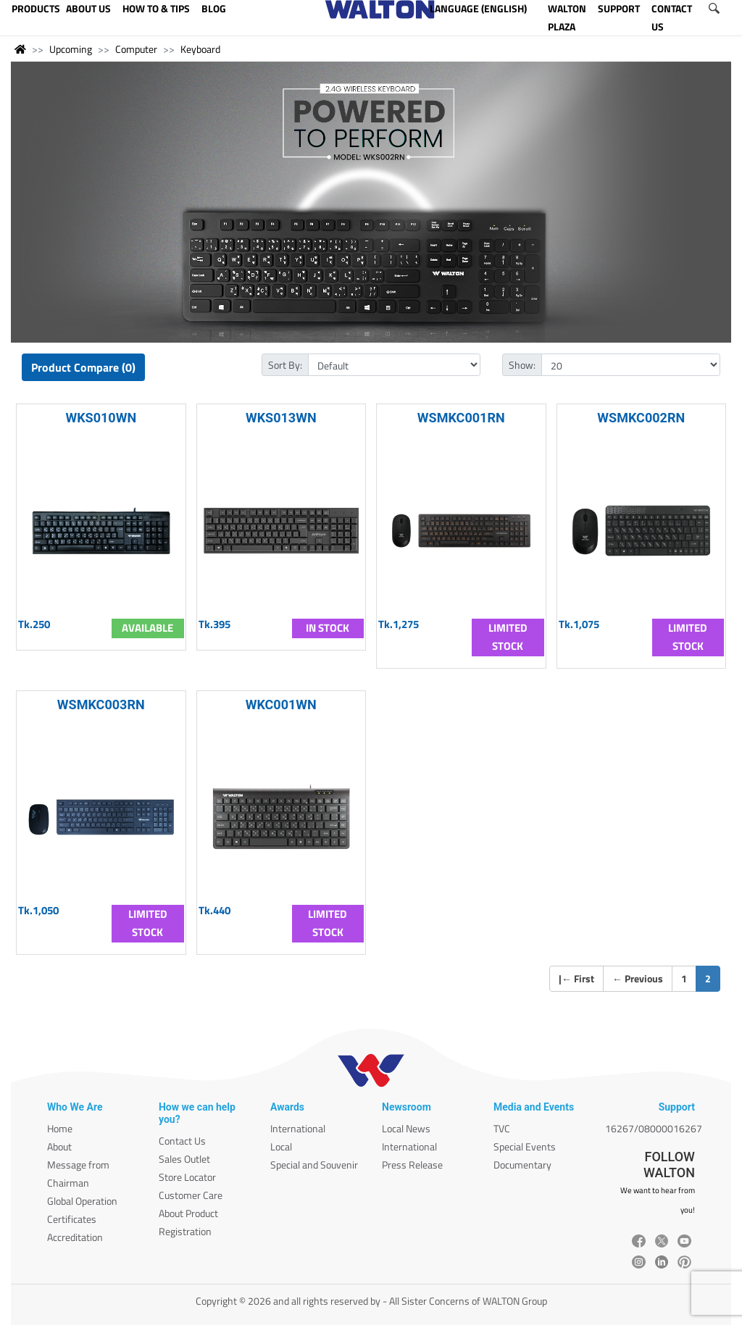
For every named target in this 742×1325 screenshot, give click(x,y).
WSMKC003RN (101, 704)
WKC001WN (281, 704)
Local (281, 1146)
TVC (501, 1128)
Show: (522, 364)
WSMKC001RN (461, 417)
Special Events (524, 1146)
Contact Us (182, 1140)
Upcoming (70, 49)
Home (59, 1128)
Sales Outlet (184, 1158)
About (59, 1146)
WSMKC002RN (641, 417)
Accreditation (75, 1237)
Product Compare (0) (83, 367)
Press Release (412, 1164)
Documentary (522, 1164)
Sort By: (285, 364)
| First (576, 978)
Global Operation (82, 1200)
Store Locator (187, 1176)
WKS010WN (100, 417)
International (297, 1128)
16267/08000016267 (653, 1128)
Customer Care (190, 1195)
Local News (406, 1128)
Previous (637, 978)
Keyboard (200, 49)
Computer (136, 49)
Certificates (71, 1218)
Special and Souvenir (314, 1164)
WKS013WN (281, 417)
